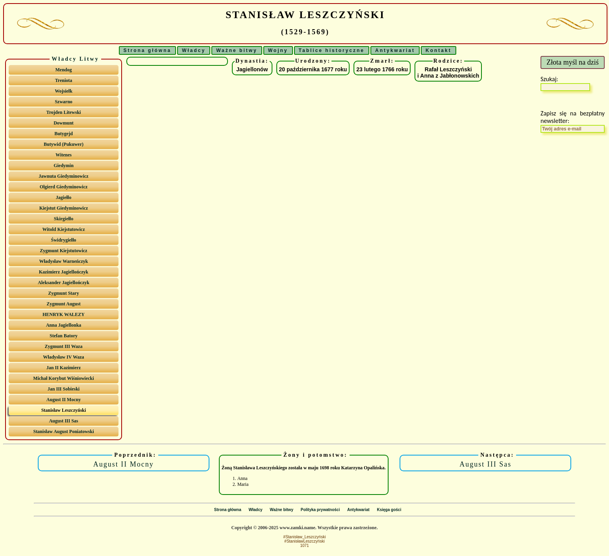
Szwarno (63, 101)
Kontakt (439, 50)
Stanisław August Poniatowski (63, 431)
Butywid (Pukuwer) (63, 144)
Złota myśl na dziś (572, 62)
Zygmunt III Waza (64, 346)
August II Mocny (63, 399)
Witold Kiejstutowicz (63, 229)
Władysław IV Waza (63, 357)
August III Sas (63, 421)
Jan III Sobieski (64, 389)
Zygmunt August (63, 304)
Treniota (63, 80)
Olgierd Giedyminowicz (64, 187)
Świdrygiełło (63, 240)
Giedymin (64, 165)
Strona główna (148, 50)
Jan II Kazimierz (63, 367)
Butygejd (63, 133)
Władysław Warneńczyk (63, 261)
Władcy (193, 50)
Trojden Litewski (63, 112)
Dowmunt (64, 123)
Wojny (278, 50)
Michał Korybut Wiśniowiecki (63, 378)
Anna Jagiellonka (63, 325)
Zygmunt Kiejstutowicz (63, 250)
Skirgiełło (63, 218)
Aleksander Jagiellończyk (63, 282)
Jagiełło (63, 197)
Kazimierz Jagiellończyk (64, 272)
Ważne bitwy (236, 50)
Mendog (63, 70)
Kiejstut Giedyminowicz (63, 208)
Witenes (64, 155)
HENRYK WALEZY (64, 314)
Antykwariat (395, 50)
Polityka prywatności (320, 510)
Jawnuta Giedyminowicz (63, 176)
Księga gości (389, 510)
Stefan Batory (64, 335)
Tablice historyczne (332, 50)
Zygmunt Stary (63, 293)
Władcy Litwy (75, 59)
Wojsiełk (63, 91)
